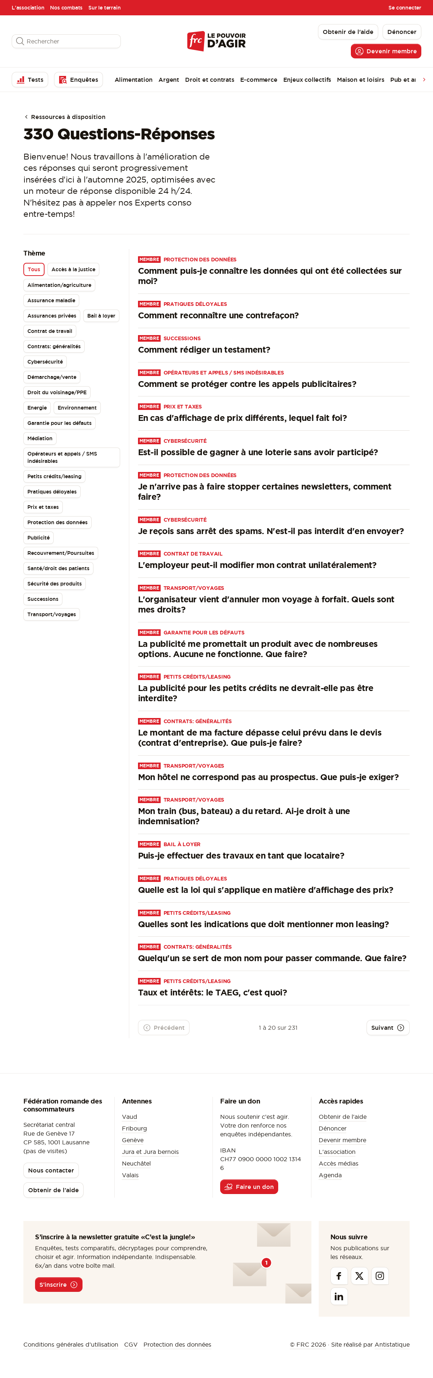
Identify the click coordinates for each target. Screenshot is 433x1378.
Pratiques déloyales (52, 492)
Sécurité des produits (54, 584)
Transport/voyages (51, 614)
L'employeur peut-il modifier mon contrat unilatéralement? (257, 564)
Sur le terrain (104, 8)
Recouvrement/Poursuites (60, 553)
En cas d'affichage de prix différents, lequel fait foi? (242, 417)
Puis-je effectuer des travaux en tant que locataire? (241, 855)
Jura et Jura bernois (150, 1151)
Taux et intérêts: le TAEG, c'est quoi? (212, 992)
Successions (42, 599)
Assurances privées (51, 316)
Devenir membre (342, 1140)
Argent (168, 79)
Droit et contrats (209, 79)
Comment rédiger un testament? (204, 349)
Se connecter (404, 8)
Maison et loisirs (360, 79)
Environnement (77, 408)
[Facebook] (339, 1276)
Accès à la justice (73, 269)
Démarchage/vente (51, 377)
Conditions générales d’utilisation (70, 1344)
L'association (28, 8)
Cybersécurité (45, 362)
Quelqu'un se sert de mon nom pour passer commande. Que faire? (272, 958)
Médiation (40, 438)
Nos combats (66, 8)
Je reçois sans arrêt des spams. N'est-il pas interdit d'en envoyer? (271, 531)
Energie (37, 408)
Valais (130, 1175)
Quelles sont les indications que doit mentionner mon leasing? (263, 924)
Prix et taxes (43, 507)
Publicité (38, 538)
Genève (132, 1140)
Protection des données (57, 522)
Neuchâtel (136, 1163)
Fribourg (134, 1128)
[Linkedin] (339, 1296)
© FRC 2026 (308, 1344)
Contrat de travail (49, 331)
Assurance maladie (51, 300)
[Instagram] (380, 1276)
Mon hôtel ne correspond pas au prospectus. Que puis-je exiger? (268, 777)
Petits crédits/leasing (54, 476)
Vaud (129, 1116)
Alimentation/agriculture (59, 285)
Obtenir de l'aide (343, 1116)
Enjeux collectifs (307, 79)
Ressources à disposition (64, 117)
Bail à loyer (101, 316)
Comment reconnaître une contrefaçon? (218, 315)
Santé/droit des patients (58, 568)
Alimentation (134, 79)
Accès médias (339, 1163)
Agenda (330, 1175)
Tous (34, 269)
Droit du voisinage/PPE (57, 392)
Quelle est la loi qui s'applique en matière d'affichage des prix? (266, 889)
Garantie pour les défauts (59, 423)
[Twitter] (359, 1276)
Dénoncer (332, 1128)
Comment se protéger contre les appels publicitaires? (247, 383)
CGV (131, 1344)
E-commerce (258, 79)
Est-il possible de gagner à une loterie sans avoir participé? (258, 452)
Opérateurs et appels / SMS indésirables (62, 457)
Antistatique (392, 1344)
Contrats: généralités (54, 346)
